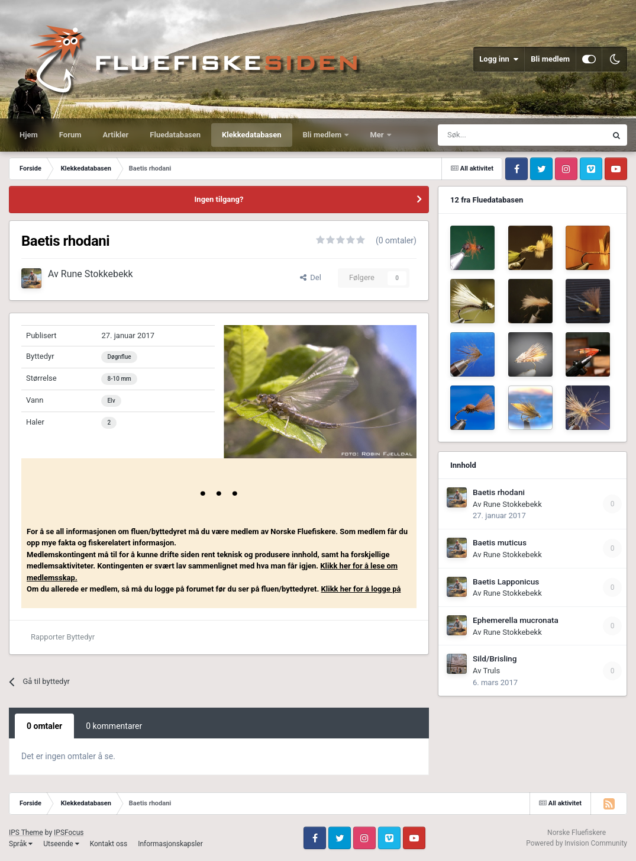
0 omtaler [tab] (44, 726)
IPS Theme (26, 832)
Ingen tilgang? (219, 199)
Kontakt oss (109, 844)
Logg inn (498, 59)
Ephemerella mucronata (515, 620)
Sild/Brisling (494, 658)
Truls (491, 670)
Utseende (61, 844)
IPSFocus (68, 832)
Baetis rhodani (499, 492)
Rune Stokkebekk (97, 273)
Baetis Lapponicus (506, 581)
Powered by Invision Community (576, 843)
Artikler (116, 134)
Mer (377, 134)
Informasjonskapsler (170, 844)
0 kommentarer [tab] (114, 726)
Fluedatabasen (175, 134)
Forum (70, 134)
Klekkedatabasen (251, 134)
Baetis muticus (500, 542)
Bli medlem (550, 58)
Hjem (29, 134)
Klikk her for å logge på (361, 588)
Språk (21, 844)
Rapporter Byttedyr (63, 636)
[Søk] (486, 135)
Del (310, 277)
